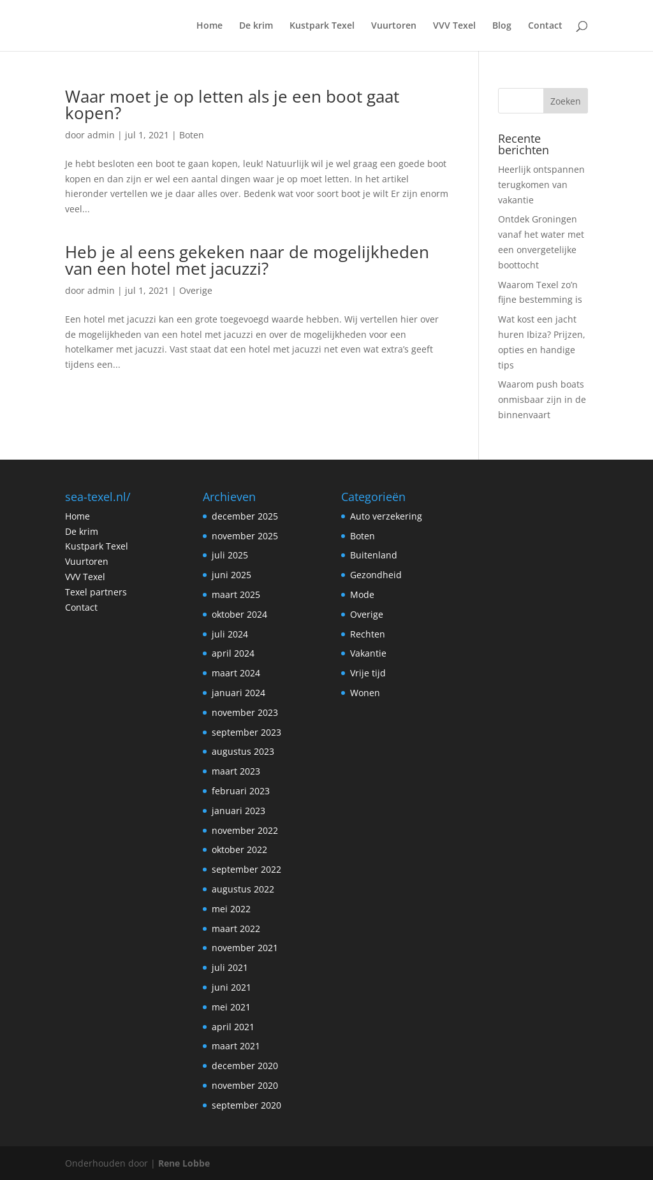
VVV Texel (454, 26)
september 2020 (246, 1105)
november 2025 (245, 536)
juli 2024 (230, 634)
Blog (501, 26)
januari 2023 (238, 811)
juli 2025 (230, 555)
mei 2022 (231, 909)
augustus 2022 (243, 889)
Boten (191, 135)
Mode (362, 594)
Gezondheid (376, 575)
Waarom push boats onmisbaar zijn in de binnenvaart (542, 399)
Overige (195, 290)
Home (209, 26)
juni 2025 (231, 575)
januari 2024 (238, 693)
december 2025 (245, 516)
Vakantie (368, 653)
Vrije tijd (368, 673)
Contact (545, 26)
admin (101, 135)
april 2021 (233, 1027)
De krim (256, 26)
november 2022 (245, 830)
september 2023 (246, 732)
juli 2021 (230, 967)
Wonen (365, 693)
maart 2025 (236, 594)
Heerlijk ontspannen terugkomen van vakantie (541, 184)
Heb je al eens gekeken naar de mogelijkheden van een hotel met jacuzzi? (247, 260)
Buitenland (373, 555)
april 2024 (233, 653)
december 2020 (245, 1066)
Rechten (367, 634)
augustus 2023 (243, 751)
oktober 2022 (239, 849)
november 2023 (245, 712)
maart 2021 (236, 1046)
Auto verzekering (386, 516)
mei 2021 (231, 1007)
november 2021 (245, 948)
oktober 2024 (239, 614)
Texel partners (96, 592)
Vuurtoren (393, 26)
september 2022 (246, 869)
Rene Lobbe (184, 1163)
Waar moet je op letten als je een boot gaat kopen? (232, 104)
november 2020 (245, 1085)
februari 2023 (241, 791)
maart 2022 (236, 928)
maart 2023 (236, 771)
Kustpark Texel (322, 26)
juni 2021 (231, 987)
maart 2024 (236, 673)
